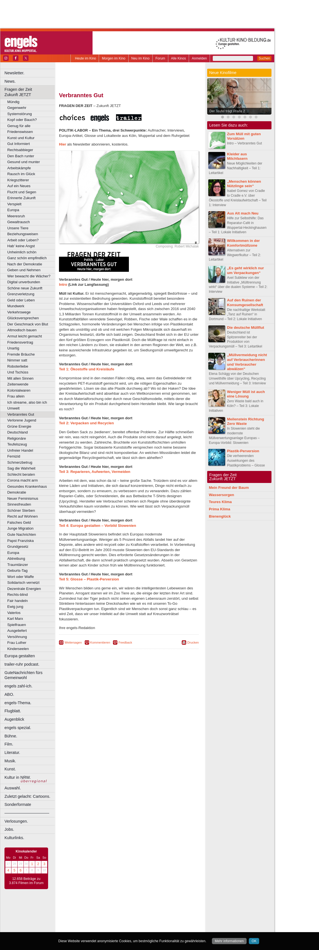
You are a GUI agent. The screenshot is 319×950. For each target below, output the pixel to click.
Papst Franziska (20, 541)
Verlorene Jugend (21, 420)
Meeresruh (16, 216)
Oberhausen (156, 927)
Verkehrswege (19, 312)
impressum (125, 908)
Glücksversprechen (23, 318)
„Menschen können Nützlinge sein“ (244, 183)
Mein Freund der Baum (229, 487)
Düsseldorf (154, 918)
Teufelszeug (17, 444)
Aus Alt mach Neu (242, 213)
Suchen (264, 58)
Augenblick (14, 719)
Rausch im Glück (21, 174)
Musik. (10, 761)
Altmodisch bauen (22, 330)
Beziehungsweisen (22, 234)
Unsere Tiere (18, 228)
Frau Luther (16, 643)
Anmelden (199, 58)
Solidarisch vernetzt (23, 582)
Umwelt (13, 408)
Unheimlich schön (21, 252)
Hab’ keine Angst (21, 246)
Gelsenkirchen (120, 922)
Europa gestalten (19, 656)
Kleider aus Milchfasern (237, 156)
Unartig (13, 348)
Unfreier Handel (20, 450)
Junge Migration (20, 528)
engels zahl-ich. (18, 686)
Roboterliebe (17, 366)
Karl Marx (15, 618)
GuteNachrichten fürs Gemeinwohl (23, 675)
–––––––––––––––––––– (26, 813)
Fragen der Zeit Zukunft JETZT (30, 92)
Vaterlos (13, 613)
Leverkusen (99, 927)
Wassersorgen (221, 495)
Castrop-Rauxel (115, 918)
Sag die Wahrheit (21, 468)
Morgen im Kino (113, 58)
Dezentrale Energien (24, 589)
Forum (160, 58)
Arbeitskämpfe (19, 168)
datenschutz (145, 908)
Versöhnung (17, 637)
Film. (8, 744)
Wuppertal (152, 932)
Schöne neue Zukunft (24, 288)
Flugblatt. (12, 711)
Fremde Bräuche (21, 354)
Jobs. (9, 829)
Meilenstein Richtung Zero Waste (245, 421)
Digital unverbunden (23, 282)
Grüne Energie (19, 426)
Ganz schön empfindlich (27, 258)
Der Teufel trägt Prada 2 (227, 111)
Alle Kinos (178, 58)
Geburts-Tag (17, 570)
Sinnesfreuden (19, 504)
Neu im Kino (140, 58)
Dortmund (136, 918)
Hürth (160, 922)
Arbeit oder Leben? (23, 240)
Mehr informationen (229, 941)
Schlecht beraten (21, 474)
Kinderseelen (18, 649)
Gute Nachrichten (21, 534)
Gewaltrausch (18, 222)
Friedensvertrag (20, 342)
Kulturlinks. (14, 837)
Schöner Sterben (21, 510)
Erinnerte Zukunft (21, 198)
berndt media (105, 908)
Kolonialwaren (18, 390)
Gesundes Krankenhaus (27, 486)
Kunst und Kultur (21, 138)
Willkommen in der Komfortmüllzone (243, 243)
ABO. (9, 694)
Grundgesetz (18, 546)
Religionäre (16, 438)
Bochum (86, 918)
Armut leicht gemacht (24, 336)
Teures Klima (220, 502)
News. (10, 81)
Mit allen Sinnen (20, 378)
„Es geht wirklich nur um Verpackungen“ (245, 270)
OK (254, 941)
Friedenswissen (20, 132)
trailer (129, 913)
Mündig (13, 102)
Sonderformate (17, 804)
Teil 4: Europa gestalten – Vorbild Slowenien (97, 525)
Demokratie (16, 492)
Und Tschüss (17, 372)
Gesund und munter (23, 162)
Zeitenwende (18, 384)
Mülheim (127, 927)
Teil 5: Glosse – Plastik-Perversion (89, 579)
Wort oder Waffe (20, 577)
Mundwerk (15, 306)
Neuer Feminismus (22, 498)
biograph (84, 913)
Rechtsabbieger (20, 150)
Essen (89, 922)
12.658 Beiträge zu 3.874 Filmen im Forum (26, 881)
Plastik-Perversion (243, 451)
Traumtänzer (17, 565)
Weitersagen (73, 642)
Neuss (140, 927)
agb (160, 908)
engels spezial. (17, 727)
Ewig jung (15, 606)
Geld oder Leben (21, 300)
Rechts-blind (17, 594)
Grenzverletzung (20, 294)
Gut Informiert (18, 144)
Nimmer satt (17, 360)
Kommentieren (100, 642)
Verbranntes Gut (20, 414)
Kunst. (10, 769)
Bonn (98, 918)
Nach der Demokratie (24, 264)
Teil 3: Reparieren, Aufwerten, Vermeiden (94, 472)
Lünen (114, 927)
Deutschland (17, 432)
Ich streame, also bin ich (27, 402)
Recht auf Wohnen (22, 516)
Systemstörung (19, 114)
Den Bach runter (20, 156)
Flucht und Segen (21, 192)
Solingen (130, 932)
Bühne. (10, 736)
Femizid (13, 456)
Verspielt (14, 204)
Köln (169, 922)
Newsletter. (14, 73)
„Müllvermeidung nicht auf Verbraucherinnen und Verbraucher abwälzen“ (247, 362)
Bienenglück (220, 516)
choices (99, 913)
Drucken (193, 642)
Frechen (102, 922)
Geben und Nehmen (24, 270)
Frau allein (16, 396)
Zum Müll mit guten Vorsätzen (244, 136)
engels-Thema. (17, 703)
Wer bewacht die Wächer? (28, 276)
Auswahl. (12, 788)
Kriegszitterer (18, 180)
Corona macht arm (22, 480)
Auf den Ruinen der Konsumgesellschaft (245, 302)
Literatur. (12, 752)
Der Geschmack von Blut (27, 324)
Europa (13, 210)
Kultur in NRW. (17, 777)
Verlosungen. (16, 821)
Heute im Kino (85, 58)
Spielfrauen (16, 625)
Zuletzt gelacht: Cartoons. (27, 796)
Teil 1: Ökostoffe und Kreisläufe (86, 369)
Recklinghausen (110, 932)
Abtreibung (16, 558)
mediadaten (174, 908)
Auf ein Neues (18, 186)
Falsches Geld (19, 522)
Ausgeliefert (17, 630)
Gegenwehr (16, 108)
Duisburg (170, 918)
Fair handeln (17, 601)
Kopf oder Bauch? (22, 120)
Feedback (125, 642)
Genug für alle (18, 126)
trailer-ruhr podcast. (21, 664)
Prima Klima (219, 509)
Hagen (138, 922)
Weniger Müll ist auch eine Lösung (246, 394)
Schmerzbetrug (19, 462)
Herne (149, 922)
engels (112, 913)
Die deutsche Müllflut (245, 327)
